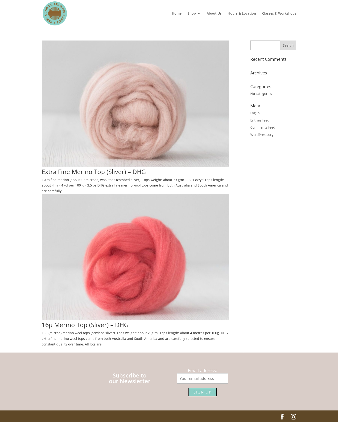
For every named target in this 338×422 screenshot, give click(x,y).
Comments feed (262, 127)
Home (176, 14)
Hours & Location (242, 14)
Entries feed (259, 120)
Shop (192, 14)
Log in (255, 113)
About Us (214, 14)
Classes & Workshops (279, 14)
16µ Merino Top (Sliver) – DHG (85, 325)
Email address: (202, 370)
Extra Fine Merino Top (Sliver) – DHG (94, 171)
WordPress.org (261, 134)
